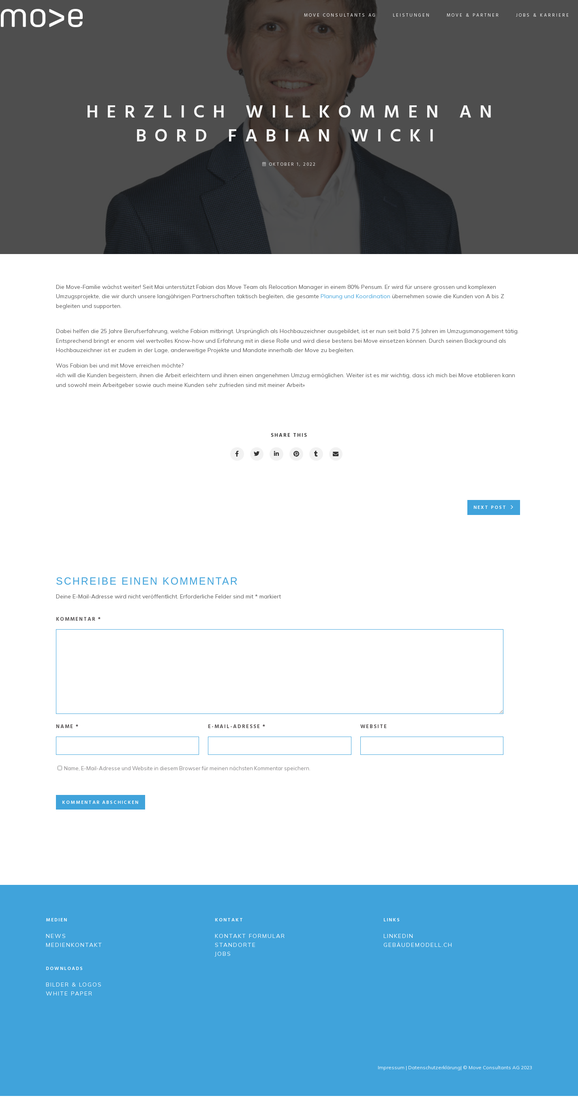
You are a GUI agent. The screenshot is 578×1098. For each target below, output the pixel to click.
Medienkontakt (74, 947)
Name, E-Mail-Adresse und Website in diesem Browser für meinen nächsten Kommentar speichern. (187, 770)
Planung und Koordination (355, 296)
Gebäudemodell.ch (418, 947)
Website (373, 728)
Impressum (391, 1069)
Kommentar (78, 619)
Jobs (223, 955)
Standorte (235, 947)
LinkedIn (398, 938)
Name (67, 728)
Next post (490, 508)
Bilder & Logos (74, 986)
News (56, 938)
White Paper (69, 995)
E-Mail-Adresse (237, 728)
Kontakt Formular (251, 938)
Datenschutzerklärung (434, 1069)
